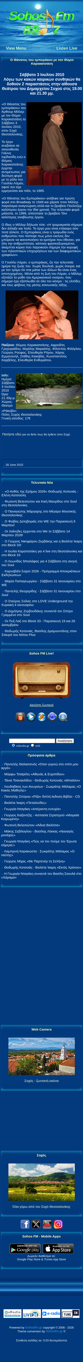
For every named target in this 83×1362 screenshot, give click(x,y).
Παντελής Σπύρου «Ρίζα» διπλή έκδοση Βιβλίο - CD (42, 796)
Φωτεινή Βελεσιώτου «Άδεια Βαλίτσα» (32, 825)
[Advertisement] (41, 956)
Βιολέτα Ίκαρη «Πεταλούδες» (25, 803)
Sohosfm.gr (33, 1327)
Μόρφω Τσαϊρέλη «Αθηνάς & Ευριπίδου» (34, 774)
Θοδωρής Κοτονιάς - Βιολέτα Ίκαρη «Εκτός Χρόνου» (42, 867)
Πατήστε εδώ (11, 434)
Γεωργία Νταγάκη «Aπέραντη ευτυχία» (32, 809)
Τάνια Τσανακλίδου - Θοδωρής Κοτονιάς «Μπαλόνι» (42, 780)
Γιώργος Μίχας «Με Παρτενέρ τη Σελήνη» (34, 861)
